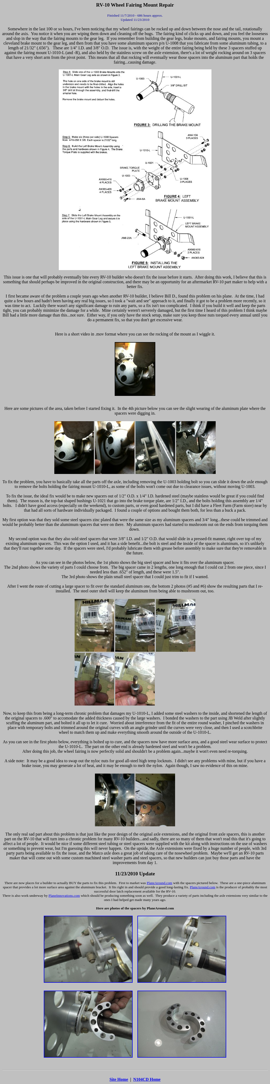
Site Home (118, 1079)
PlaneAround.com (159, 883)
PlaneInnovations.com (64, 896)
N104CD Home (147, 1079)
